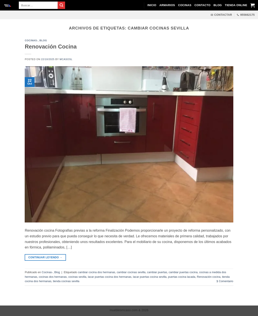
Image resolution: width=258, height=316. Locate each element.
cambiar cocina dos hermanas (96, 272)
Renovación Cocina (51, 46)
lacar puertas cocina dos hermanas (109, 276)
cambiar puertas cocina (183, 272)
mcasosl (66, 59)
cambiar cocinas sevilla (131, 272)
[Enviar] (61, 5)
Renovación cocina (208, 276)
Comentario (224, 281)
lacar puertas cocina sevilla (150, 276)
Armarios (167, 5)
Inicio (151, 5)
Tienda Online (236, 5)
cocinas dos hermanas (53, 276)
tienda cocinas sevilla (66, 281)
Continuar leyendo (45, 257)
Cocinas (184, 5)
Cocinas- (31, 40)
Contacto (202, 5)
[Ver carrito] (252, 5)
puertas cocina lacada (181, 276)
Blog (217, 5)
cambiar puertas (157, 272)
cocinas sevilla (77, 276)
